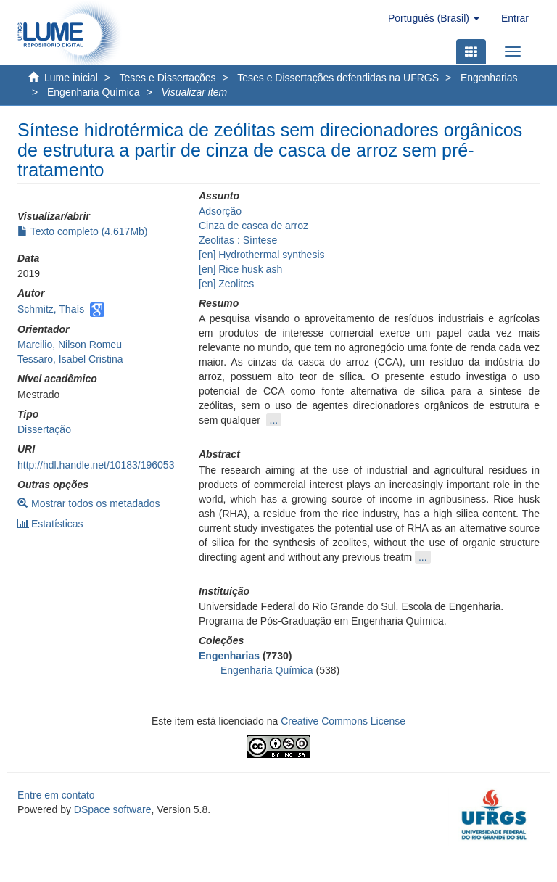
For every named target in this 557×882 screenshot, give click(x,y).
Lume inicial (71, 77)
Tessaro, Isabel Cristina (70, 359)
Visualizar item (194, 92)
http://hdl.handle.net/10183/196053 (95, 465)
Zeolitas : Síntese (238, 240)
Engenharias (489, 77)
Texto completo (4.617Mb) (82, 231)
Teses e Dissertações (168, 77)
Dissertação (44, 429)
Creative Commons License (343, 721)
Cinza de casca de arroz (253, 225)
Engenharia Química (93, 92)
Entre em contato (56, 795)
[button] (433, 18)
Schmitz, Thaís (50, 309)
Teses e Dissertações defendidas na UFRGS (338, 77)
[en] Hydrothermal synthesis (262, 254)
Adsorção (220, 211)
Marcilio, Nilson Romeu (69, 344)
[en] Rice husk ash (240, 269)
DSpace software (113, 809)
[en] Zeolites (226, 283)
